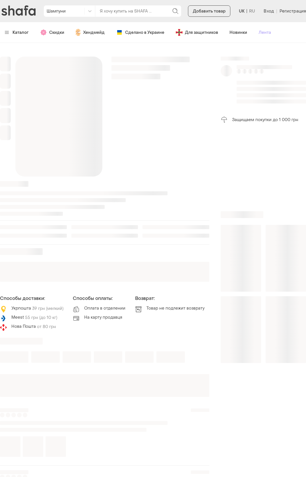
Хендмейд (90, 32)
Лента (265, 32)
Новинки (238, 32)
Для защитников (197, 32)
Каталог (17, 32)
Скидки (52, 32)
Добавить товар (209, 11)
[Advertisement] (263, 167)
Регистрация (293, 11)
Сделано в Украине (140, 32)
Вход (269, 11)
